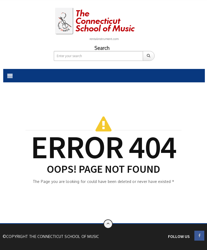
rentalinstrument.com (104, 39)
